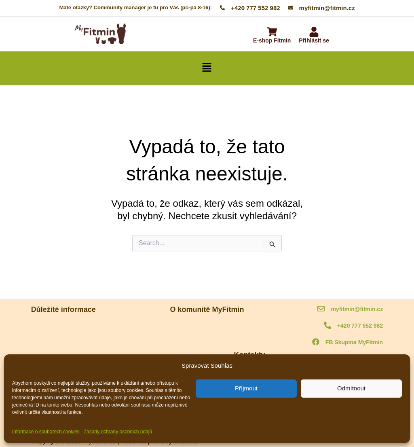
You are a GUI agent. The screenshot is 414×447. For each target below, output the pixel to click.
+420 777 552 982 (360, 325)
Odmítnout (351, 388)
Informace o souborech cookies (46, 431)
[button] (207, 68)
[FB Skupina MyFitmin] (315, 342)
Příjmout (246, 388)
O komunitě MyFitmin (207, 327)
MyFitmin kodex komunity (61, 327)
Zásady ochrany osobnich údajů (118, 431)
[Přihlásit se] (314, 32)
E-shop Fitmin (272, 40)
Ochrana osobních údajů (60, 349)
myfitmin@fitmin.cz (357, 309)
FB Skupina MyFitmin (354, 342)
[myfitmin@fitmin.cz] (321, 309)
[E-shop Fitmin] (272, 32)
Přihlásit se (314, 40)
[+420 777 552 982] (327, 326)
